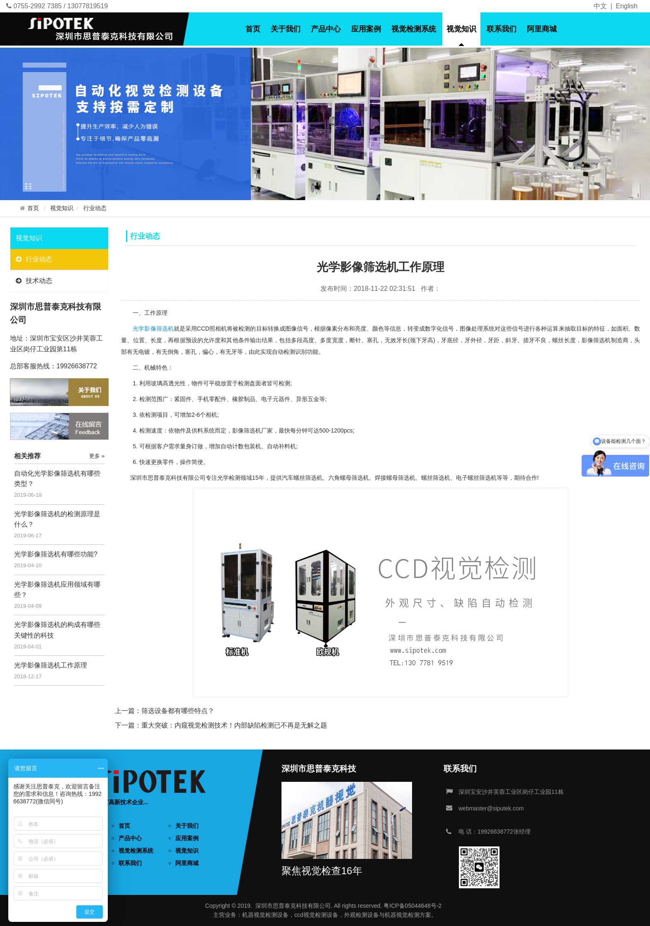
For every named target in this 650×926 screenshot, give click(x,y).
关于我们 (286, 29)
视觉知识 (461, 29)
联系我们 (502, 29)
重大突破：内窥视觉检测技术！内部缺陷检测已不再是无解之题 (234, 725)
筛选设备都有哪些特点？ (177, 710)
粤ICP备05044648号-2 (412, 905)
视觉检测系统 (413, 29)
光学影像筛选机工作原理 (50, 665)
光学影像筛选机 (153, 328)
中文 (600, 6)
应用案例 (366, 29)
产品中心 (326, 29)
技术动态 (34, 280)
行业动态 (95, 208)
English (627, 6)
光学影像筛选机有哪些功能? (55, 554)
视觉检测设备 (271, 914)
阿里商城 (542, 29)
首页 (252, 29)
